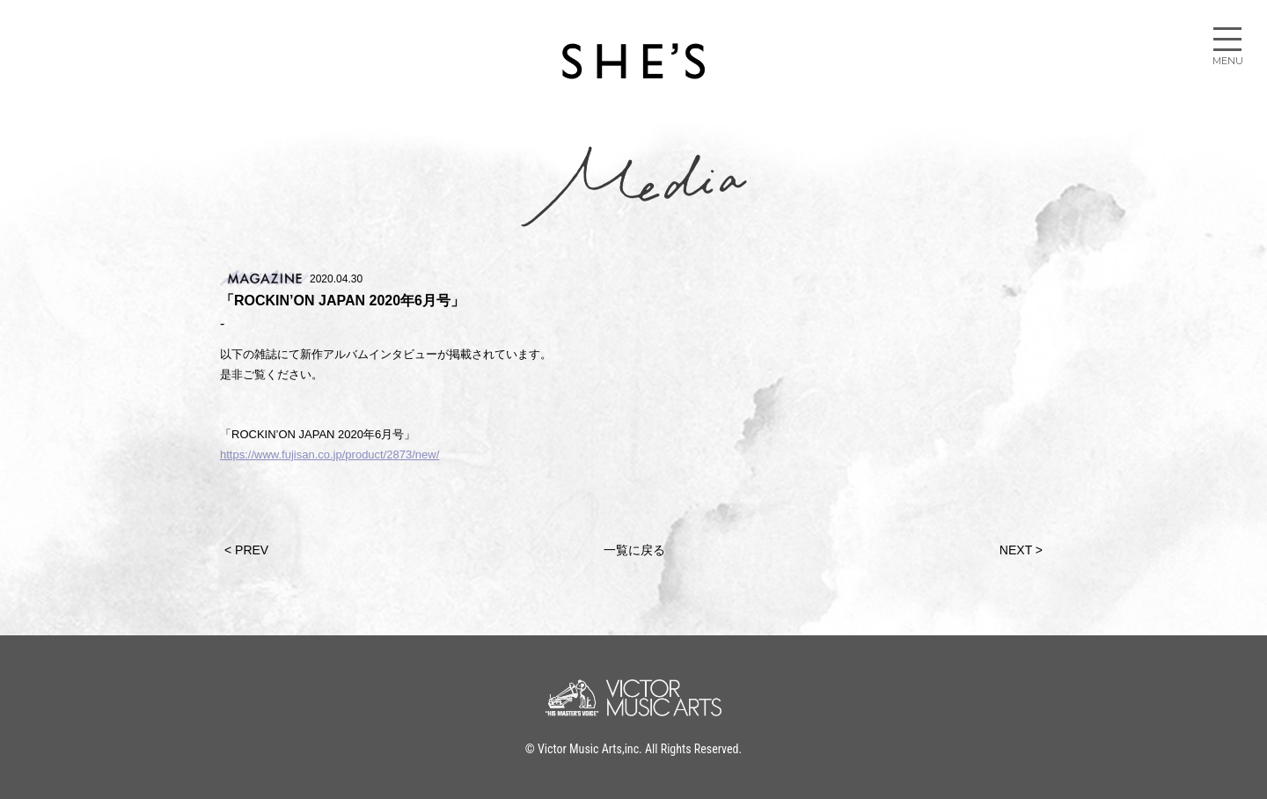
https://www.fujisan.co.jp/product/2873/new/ (329, 454)
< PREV (246, 550)
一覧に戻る (634, 550)
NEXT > (1021, 550)
